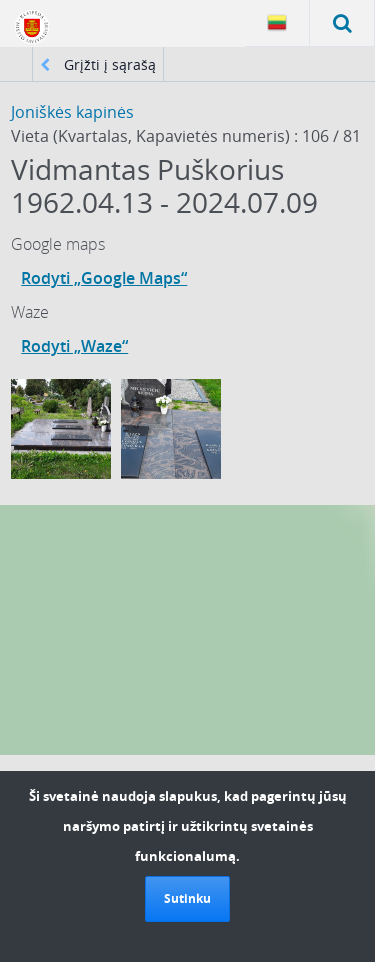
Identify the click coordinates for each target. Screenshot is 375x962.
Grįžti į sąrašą (98, 64)
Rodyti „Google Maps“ (104, 278)
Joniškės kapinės (72, 112)
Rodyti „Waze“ (74, 346)
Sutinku (187, 898)
